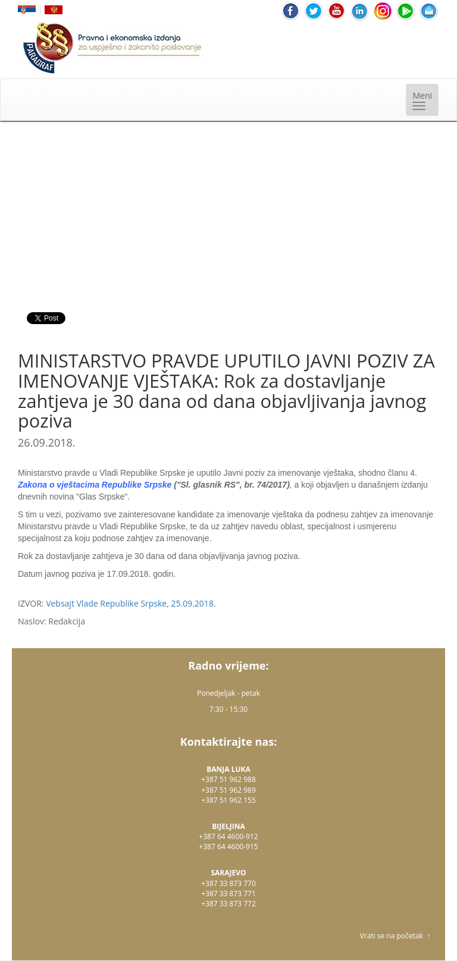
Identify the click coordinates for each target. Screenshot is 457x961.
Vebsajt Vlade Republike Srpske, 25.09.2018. (130, 603)
